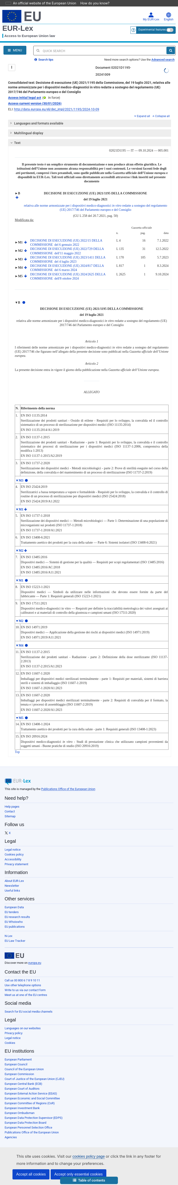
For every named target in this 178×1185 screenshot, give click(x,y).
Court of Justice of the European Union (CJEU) (34, 1079)
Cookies (10, 1043)
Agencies (11, 1137)
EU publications (15, 926)
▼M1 (19, 509)
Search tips (43, 59)
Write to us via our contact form (25, 990)
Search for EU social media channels (28, 1011)
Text (15, 143)
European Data (14, 907)
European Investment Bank (22, 1108)
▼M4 (19, 645)
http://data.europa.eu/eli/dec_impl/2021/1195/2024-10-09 (56, 109)
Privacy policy (13, 1033)
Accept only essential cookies (78, 1174)
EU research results (17, 917)
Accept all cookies (31, 1174)
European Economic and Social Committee (32, 1098)
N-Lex (8, 936)
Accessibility (13, 859)
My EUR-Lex (151, 16)
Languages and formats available (36, 123)
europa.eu (34, 962)
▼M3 (19, 480)
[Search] (170, 50)
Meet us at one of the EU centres (26, 995)
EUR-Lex (17, 28)
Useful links (12, 890)
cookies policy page (81, 1156)
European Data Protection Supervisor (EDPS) (34, 1118)
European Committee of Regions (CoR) (30, 1103)
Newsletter (12, 885)
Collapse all (161, 116)
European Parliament (18, 1059)
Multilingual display (26, 133)
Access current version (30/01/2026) (34, 103)
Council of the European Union (24, 1069)
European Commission (19, 1074)
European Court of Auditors (22, 1088)
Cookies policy (14, 854)
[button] (89, 1180)
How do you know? (92, 3)
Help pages (12, 806)
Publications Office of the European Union (68, 789)
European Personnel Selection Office (28, 1127)
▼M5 (19, 718)
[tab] (89, 123)
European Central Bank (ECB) (23, 1083)
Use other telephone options (23, 985)
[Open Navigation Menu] (14, 50)
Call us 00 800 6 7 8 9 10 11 (22, 980)
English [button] (168, 16)
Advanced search (163, 59)
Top (17, 752)
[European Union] (14, 955)
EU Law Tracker (15, 940)
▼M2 (19, 550)
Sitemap (10, 816)
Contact (10, 811)
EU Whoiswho (14, 922)
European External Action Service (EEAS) (31, 1093)
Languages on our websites (23, 1028)
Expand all (142, 116)
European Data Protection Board (25, 1122)
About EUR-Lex (14, 881)
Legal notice (13, 849)
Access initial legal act (24, 98)
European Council (16, 1064)
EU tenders (12, 912)
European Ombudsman (19, 1113)
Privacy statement (16, 864)
